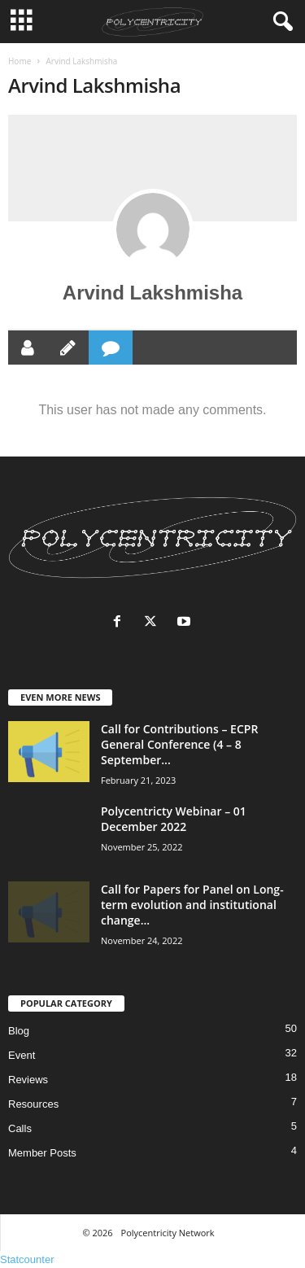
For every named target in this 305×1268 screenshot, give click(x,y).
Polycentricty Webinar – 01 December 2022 (173, 818)
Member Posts (42, 1153)
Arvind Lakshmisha (152, 293)
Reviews (28, 1079)
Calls (20, 1128)
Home (19, 61)
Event (21, 1055)
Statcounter (27, 1259)
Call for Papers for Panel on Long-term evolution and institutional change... (192, 904)
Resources (33, 1104)
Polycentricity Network (168, 1232)
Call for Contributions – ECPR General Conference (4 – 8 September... (179, 744)
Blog (18, 1031)
